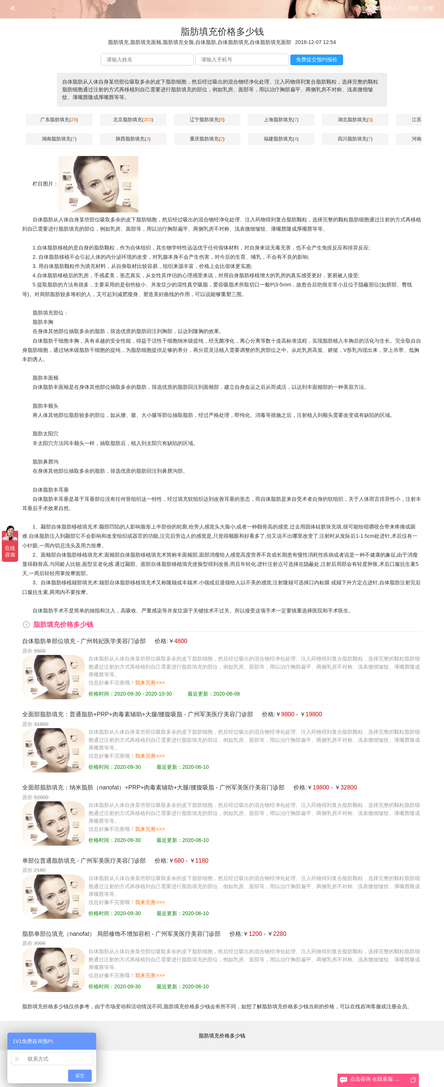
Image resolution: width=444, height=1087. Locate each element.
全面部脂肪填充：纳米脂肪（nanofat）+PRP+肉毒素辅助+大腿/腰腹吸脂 (118, 787)
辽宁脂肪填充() (207, 119)
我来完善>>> (150, 683)
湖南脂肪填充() (59, 139)
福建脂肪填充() (281, 139)
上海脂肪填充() (281, 119)
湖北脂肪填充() (355, 119)
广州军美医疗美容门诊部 (220, 714)
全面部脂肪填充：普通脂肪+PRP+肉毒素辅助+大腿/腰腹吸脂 (102, 714)
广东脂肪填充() (59, 119)
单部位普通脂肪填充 (48, 860)
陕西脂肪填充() (133, 139)
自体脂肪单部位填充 (48, 641)
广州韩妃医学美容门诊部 (113, 641)
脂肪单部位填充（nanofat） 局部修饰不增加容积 (86, 934)
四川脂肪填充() (355, 139)
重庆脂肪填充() (207, 139)
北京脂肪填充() (133, 119)
